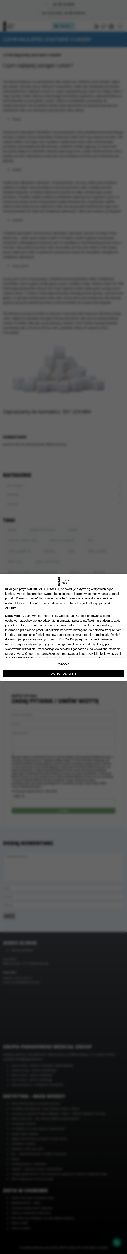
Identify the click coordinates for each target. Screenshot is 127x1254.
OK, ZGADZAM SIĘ (63, 673)
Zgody (63, 664)
